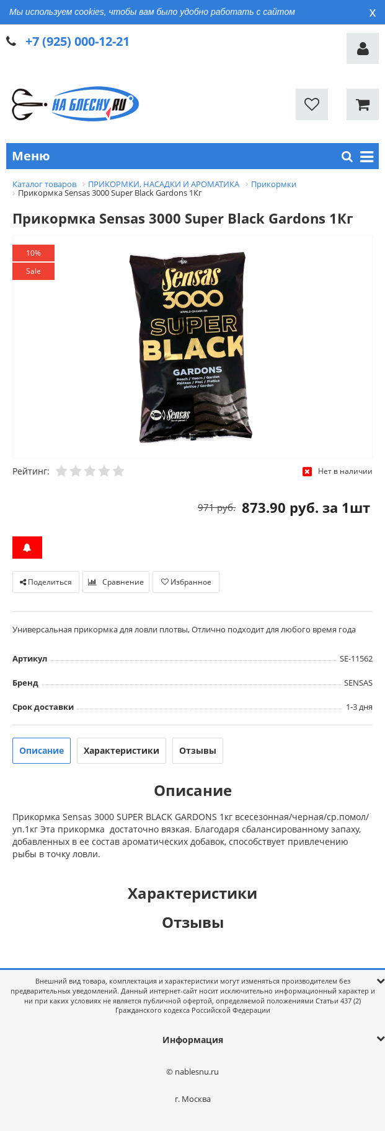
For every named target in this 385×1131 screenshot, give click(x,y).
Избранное (186, 582)
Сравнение (116, 582)
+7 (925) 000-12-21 (77, 41)
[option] (192, 347)
